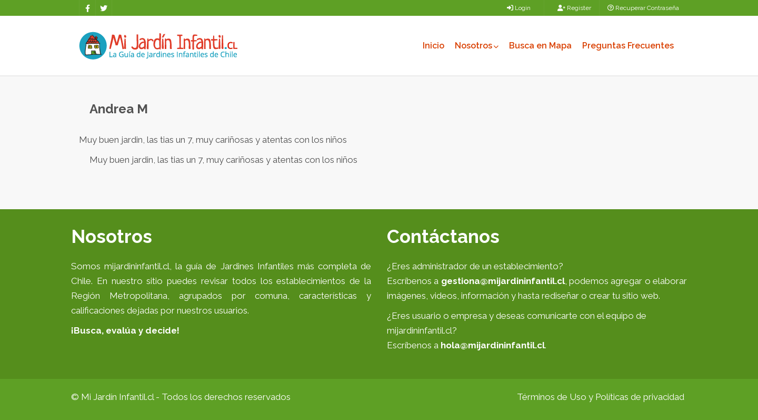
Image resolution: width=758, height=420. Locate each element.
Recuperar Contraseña (643, 8)
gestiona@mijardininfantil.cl (503, 281)
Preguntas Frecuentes (628, 46)
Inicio (433, 46)
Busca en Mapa (540, 46)
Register (574, 8)
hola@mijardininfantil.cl (493, 345)
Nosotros (476, 46)
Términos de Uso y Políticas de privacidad (600, 397)
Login (519, 8)
